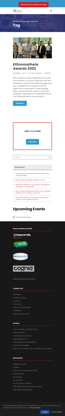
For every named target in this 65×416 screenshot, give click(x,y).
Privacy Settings (57, 412)
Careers (16, 367)
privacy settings (35, 408)
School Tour (17, 304)
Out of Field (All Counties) (22, 383)
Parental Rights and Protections (24, 342)
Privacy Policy (18, 380)
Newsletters (17, 310)
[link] (22, 235)
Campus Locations (19, 298)
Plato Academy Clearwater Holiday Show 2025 (30, 180)
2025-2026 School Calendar (23, 390)
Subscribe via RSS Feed (21, 314)
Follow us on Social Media (22, 307)
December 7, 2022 (19, 73)
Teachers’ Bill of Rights (21, 345)
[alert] (32, 217)
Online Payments (19, 332)
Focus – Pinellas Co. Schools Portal (25, 329)
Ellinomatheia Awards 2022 (25, 66)
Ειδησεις (48, 73)
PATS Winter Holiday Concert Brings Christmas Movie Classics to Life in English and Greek (32, 198)
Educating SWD (18, 374)
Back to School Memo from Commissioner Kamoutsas (32, 349)
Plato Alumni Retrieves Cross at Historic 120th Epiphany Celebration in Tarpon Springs (33, 185)
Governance (17, 377)
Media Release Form (20, 339)
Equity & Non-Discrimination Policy (25, 370)
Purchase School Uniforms (22, 336)
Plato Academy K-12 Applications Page (33, 4)
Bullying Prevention (20, 364)
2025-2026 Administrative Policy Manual (27, 387)
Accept (44, 412)
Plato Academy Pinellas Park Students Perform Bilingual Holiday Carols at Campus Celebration (33, 192)
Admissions (17, 294)
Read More (20, 103)
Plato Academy (36, 73)
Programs (16, 301)
